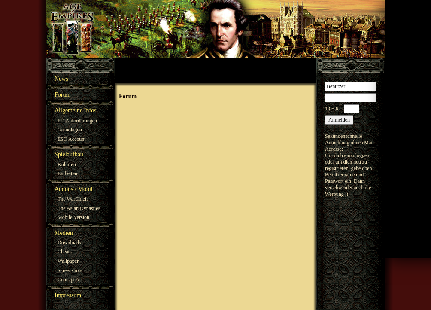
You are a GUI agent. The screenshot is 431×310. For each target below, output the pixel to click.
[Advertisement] (215, 70)
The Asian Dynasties (79, 208)
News (61, 79)
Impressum (68, 295)
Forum (62, 94)
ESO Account (72, 139)
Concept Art (70, 280)
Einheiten (67, 173)
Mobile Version (73, 217)
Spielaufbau (69, 154)
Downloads (69, 243)
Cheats (65, 252)
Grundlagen (70, 130)
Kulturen (67, 164)
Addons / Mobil (74, 189)
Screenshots (70, 270)
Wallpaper (68, 261)
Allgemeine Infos (76, 110)
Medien (64, 233)
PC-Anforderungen (77, 121)
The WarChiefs (73, 199)
